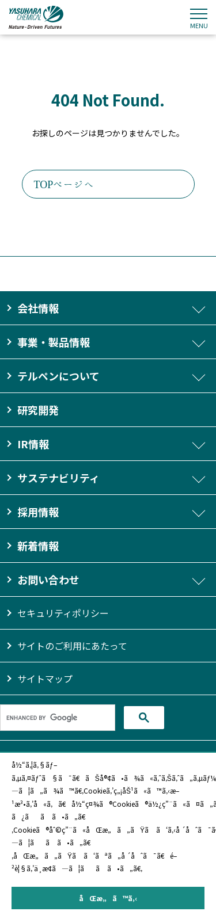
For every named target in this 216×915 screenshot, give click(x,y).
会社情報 (38, 307)
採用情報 (38, 511)
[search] (57, 718)
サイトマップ (45, 678)
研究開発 (38, 409)
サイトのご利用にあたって (72, 646)
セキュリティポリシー (63, 613)
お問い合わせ (48, 579)
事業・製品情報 (53, 341)
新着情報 (38, 545)
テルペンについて (58, 375)
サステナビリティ (58, 477)
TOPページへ (64, 184)
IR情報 (33, 443)
